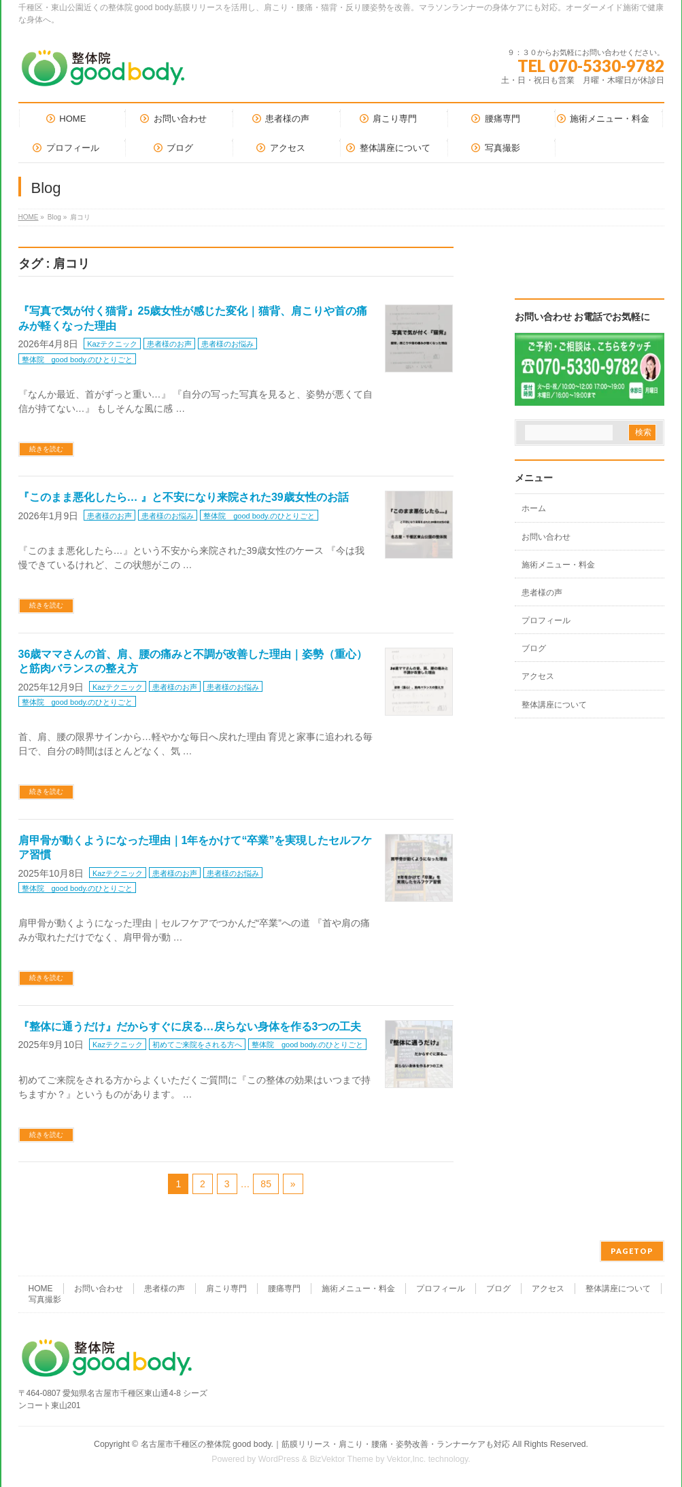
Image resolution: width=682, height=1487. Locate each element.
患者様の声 (542, 592)
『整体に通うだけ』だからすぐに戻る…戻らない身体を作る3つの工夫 (190, 1026)
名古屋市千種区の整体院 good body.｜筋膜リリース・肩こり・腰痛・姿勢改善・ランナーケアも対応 (325, 1444)
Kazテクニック (112, 344)
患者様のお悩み (227, 344)
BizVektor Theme (341, 1459)
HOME (28, 217)
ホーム (534, 508)
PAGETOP (632, 1250)
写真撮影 (45, 1299)
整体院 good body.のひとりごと (77, 359)
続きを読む (46, 449)
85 (265, 1183)
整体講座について (554, 705)
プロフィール (546, 620)
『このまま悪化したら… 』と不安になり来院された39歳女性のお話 (183, 497)
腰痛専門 (284, 1288)
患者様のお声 (169, 344)
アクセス (538, 676)
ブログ (534, 648)
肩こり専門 (226, 1288)
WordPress (279, 1459)
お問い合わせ (546, 537)
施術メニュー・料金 (558, 565)
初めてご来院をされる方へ (197, 1044)
